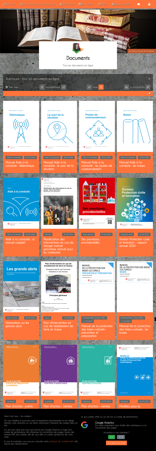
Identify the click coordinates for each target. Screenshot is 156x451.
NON (121, 437)
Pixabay (150, 51)
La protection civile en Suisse (37, 4)
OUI (111, 437)
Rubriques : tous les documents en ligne (32, 78)
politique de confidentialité (61, 441)
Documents (86, 4)
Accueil (9, 4)
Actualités (66, 4)
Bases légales (121, 4)
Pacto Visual (137, 51)
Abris (102, 4)
